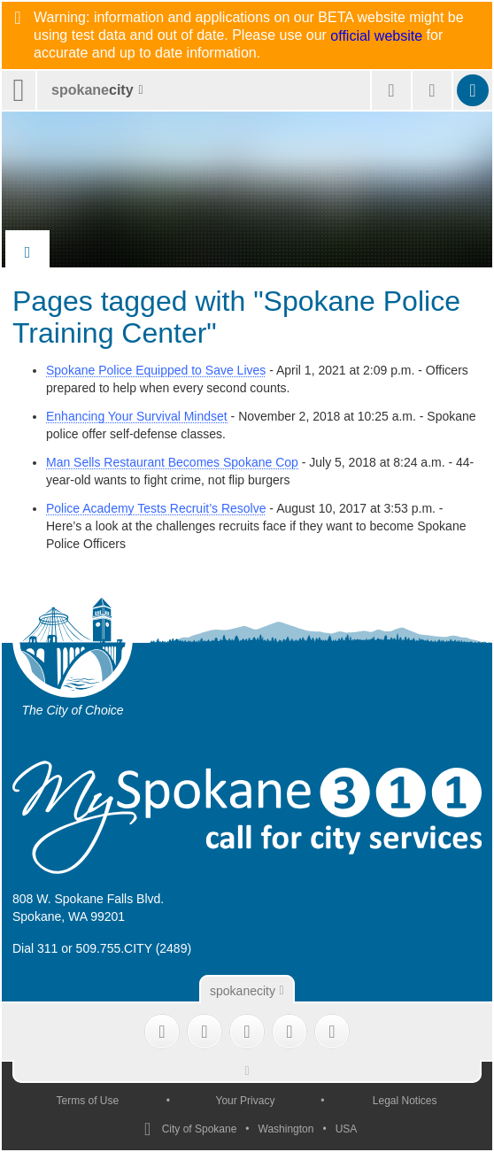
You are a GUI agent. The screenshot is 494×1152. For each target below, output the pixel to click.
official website (376, 36)
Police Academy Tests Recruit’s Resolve (156, 508)
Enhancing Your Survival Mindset (137, 416)
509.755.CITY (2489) (134, 948)
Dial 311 (35, 948)
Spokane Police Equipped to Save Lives (156, 370)
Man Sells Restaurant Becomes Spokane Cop (172, 462)
